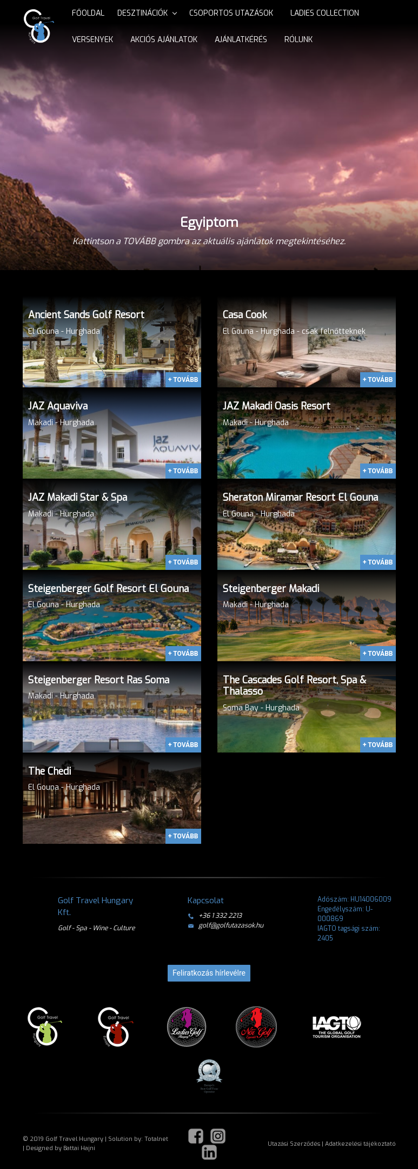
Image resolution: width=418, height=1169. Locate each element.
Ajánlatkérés (241, 40)
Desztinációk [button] (142, 13)
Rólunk (298, 40)
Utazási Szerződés (294, 1144)
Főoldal (88, 13)
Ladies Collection (324, 13)
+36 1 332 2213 (215, 915)
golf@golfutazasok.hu (225, 925)
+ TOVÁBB (183, 380)
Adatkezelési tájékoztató (360, 1144)
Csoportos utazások (231, 13)
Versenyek (92, 40)
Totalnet (156, 1139)
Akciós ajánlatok (163, 40)
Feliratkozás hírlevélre (209, 973)
